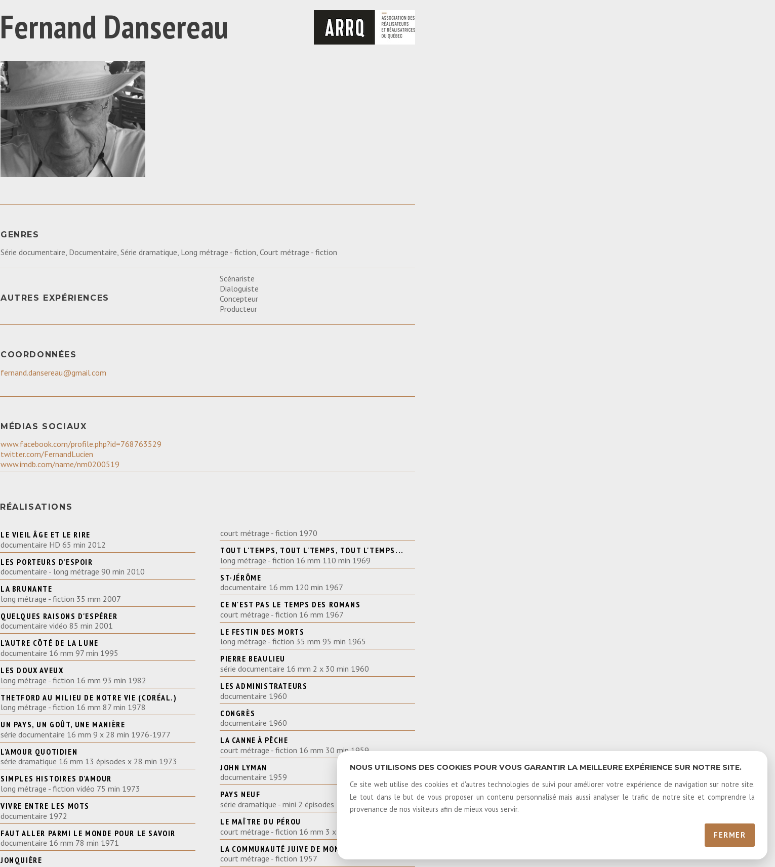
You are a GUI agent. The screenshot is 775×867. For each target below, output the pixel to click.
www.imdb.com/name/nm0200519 (60, 464)
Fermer (730, 835)
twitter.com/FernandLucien (47, 454)
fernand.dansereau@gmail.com (53, 372)
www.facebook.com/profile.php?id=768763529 (81, 444)
